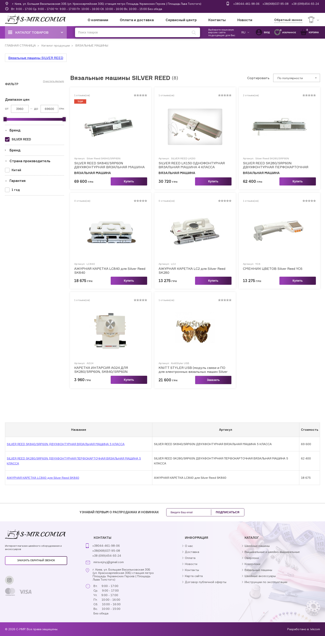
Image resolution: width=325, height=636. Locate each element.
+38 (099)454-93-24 (305, 3)
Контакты (217, 20)
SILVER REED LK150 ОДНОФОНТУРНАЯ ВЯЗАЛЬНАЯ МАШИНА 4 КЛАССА (192, 165)
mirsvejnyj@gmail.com (108, 562)
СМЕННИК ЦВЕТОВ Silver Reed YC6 (272, 269)
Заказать (213, 380)
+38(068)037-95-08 (275, 3)
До (36, 108)
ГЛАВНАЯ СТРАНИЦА (20, 45)
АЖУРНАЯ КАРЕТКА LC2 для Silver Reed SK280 (192, 271)
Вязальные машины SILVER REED (35, 58)
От (6, 108)
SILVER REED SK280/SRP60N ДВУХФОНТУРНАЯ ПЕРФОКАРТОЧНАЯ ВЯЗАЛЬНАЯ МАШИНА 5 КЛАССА (275, 165)
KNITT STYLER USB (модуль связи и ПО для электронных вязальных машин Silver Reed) (193, 370)
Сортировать (258, 78)
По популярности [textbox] (290, 78)
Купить (129, 181)
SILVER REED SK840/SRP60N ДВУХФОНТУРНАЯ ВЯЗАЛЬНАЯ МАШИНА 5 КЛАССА (109, 165)
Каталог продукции (55, 45)
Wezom (315, 629)
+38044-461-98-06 (246, 3)
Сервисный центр (181, 20)
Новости (244, 20)
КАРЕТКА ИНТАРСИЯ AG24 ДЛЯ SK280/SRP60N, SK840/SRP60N (101, 370)
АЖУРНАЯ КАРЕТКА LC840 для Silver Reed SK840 (109, 271)
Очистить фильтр (53, 81)
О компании (98, 20)
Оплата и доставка (137, 20)
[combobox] (296, 78)
